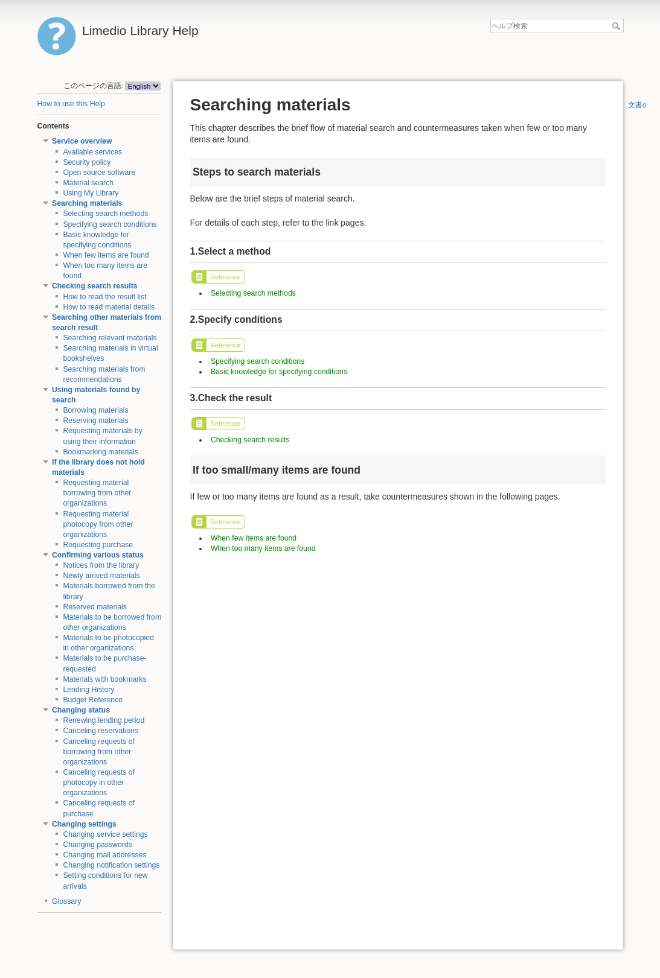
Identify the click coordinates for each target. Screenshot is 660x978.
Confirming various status (98, 555)
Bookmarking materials (100, 452)
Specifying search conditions (109, 224)
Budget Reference (93, 700)
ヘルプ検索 (617, 26)
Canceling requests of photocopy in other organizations (99, 782)
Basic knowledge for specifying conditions (279, 371)
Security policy (87, 162)
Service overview (82, 141)
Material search (88, 183)
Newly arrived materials (101, 575)
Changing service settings (105, 834)
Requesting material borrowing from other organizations (97, 492)
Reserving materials (95, 420)
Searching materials (87, 203)
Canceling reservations (100, 730)
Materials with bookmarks (104, 679)
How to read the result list (104, 297)
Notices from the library (101, 565)
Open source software (99, 172)
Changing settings (84, 824)
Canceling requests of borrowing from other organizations (99, 751)
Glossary (66, 901)
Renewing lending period (103, 720)
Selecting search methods (105, 213)
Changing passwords (97, 844)
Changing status (81, 710)
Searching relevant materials (109, 338)
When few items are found (106, 255)
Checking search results (95, 286)
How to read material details (109, 307)
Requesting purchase (98, 545)
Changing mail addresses (104, 855)
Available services (92, 152)
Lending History (88, 689)
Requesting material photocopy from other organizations (98, 524)
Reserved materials (95, 607)
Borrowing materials (95, 410)
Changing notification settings (111, 865)
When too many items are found (263, 548)
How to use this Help (71, 104)
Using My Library (90, 193)
